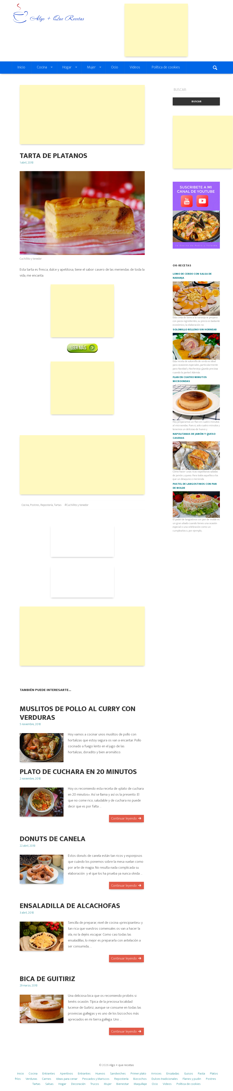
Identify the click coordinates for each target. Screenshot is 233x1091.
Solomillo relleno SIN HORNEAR (195, 329)
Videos (135, 67)
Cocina (42, 67)
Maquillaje (140, 1084)
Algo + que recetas (121, 1065)
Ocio (114, 67)
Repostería (46, 505)
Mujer (91, 67)
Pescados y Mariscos (95, 1078)
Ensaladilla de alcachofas (70, 906)
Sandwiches (118, 1073)
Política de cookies (166, 67)
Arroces (156, 1073)
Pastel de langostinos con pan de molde (195, 486)
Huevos (100, 1073)
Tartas (58, 505)
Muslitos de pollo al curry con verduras (77, 713)
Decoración (78, 1084)
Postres (34, 505)
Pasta (201, 1073)
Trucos (94, 1084)
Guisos (188, 1073)
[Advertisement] (156, 30)
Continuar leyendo (124, 818)
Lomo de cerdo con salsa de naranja (192, 276)
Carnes (46, 1078)
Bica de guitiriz (47, 979)
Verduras (31, 1078)
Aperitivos (66, 1073)
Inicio (21, 67)
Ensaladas (172, 1073)
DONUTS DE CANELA (52, 839)
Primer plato (138, 1073)
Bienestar (122, 1084)
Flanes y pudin (192, 1078)
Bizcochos (140, 1078)
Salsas (49, 1084)
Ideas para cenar (66, 1078)
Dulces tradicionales (165, 1078)
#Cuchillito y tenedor (76, 505)
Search (215, 67)
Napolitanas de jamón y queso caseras (194, 436)
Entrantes (48, 1073)
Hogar (67, 67)
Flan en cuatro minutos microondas (190, 379)
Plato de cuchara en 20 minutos (78, 772)
